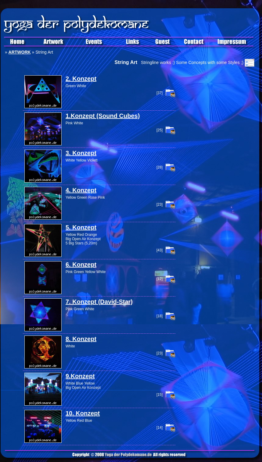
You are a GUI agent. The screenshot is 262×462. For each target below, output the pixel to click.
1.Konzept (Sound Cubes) (103, 115)
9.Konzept (80, 376)
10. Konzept (83, 413)
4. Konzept (81, 190)
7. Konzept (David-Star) (99, 301)
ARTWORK (20, 52)
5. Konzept (81, 227)
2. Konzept (81, 78)
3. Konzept (81, 153)
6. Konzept (81, 264)
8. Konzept (81, 339)
